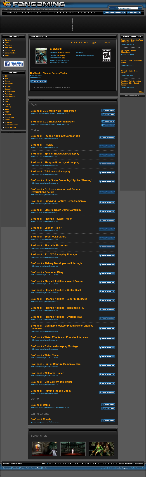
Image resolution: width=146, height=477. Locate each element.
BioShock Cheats (41, 419)
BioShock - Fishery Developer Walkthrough (56, 263)
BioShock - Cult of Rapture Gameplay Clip (55, 364)
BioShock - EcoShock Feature (48, 236)
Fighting (8, 94)
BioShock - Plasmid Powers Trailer (51, 218)
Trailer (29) (82, 43)
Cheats (110, 43)
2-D (6, 76)
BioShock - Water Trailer (45, 355)
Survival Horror (11, 125)
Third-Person (10, 127)
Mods (7, 43)
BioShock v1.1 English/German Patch (53, 121)
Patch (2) (74, 43)
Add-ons (8, 48)
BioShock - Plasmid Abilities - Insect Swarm (57, 281)
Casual (8, 89)
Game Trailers (10, 53)
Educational (10, 91)
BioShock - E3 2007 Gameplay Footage (54, 254)
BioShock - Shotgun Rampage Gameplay (55, 162)
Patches (8, 45)
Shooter (8, 114)
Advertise (15, 468)
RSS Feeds (139, 463)
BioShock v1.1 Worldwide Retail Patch (53, 111)
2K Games (61, 55)
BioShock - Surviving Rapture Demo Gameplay (58, 201)
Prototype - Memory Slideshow (129, 51)
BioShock (56, 48)
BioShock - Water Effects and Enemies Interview (59, 337)
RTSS (7, 112)
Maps (7, 55)
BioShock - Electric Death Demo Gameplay (56, 210)
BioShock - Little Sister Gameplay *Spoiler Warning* (61, 180)
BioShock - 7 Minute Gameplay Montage (54, 346)
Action (7, 81)
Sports (7, 120)
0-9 (15, 13)
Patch (34, 104)
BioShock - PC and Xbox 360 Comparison (55, 136)
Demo (35, 398)
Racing (8, 107)
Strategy (8, 122)
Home (9, 13)
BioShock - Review (42, 144)
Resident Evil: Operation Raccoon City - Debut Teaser (131, 83)
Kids (7, 99)
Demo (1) (90, 43)
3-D (6, 78)
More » (141, 91)
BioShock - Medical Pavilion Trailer (51, 382)
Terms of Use (36, 468)
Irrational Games (64, 52)
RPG (7, 109)
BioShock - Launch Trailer (46, 227)
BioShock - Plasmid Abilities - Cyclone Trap (56, 317)
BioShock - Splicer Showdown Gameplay (55, 153)
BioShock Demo (40, 405)
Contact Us (7, 468)
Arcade (8, 86)
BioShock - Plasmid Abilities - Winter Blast (56, 290)
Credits (44, 468)
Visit (63, 57)
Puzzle (7, 104)
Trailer (35, 130)
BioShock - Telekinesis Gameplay (50, 171)
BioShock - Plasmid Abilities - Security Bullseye (59, 299)
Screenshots (39, 435)
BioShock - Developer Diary (47, 272)
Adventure (9, 84)
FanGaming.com (122, 468)
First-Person (10, 96)
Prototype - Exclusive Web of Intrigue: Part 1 (132, 41)
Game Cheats (40, 413)
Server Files (10, 50)
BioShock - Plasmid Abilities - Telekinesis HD (57, 307)
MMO (7, 102)
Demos (8, 40)
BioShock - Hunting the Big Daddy (51, 390)
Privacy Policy (25, 468)
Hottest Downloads (126, 463)
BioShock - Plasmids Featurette (49, 245)
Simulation (9, 117)
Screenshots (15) (101, 43)
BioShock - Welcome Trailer (47, 373)
